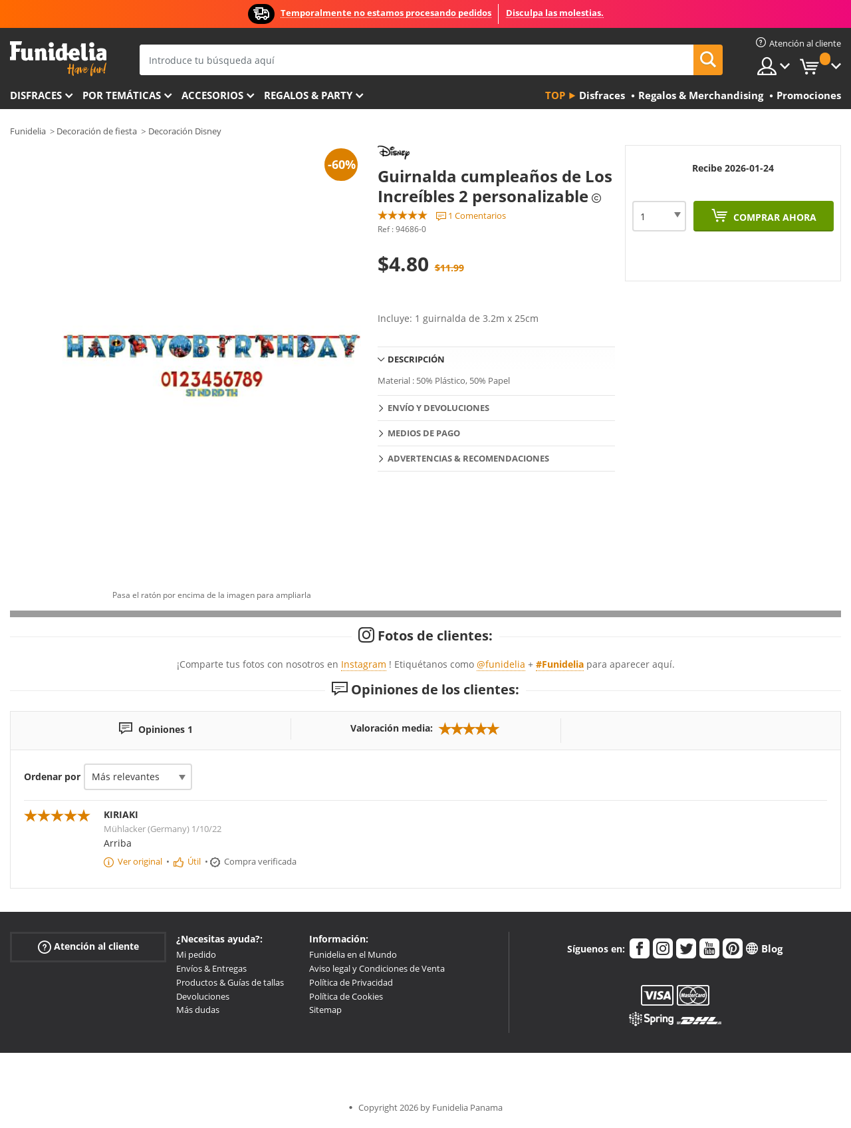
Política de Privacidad (351, 982)
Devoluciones (202, 996)
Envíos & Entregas (211, 968)
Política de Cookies (346, 996)
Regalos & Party (308, 95)
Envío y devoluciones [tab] (438, 408)
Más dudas (197, 1010)
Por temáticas (121, 95)
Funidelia (28, 131)
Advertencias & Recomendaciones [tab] (468, 458)
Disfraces (36, 95)
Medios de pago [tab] (424, 433)
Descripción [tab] (416, 359)
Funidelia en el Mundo (353, 954)
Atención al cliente (88, 947)
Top (555, 95)
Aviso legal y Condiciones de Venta (377, 968)
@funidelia (501, 664)
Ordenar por (52, 776)
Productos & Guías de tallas (230, 982)
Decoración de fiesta (97, 131)
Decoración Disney (184, 131)
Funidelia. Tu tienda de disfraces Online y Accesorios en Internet (58, 58)
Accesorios (212, 95)
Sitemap (325, 1010)
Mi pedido (196, 954)
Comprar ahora (773, 217)
